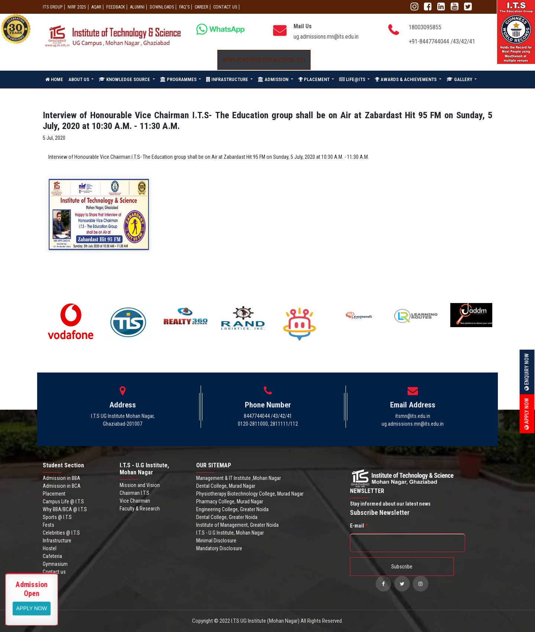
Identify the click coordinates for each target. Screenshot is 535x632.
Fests (48, 525)
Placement (54, 494)
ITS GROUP (52, 7)
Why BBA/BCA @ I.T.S (65, 509)
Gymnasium (55, 564)
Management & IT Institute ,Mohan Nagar (238, 478)
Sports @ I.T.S (57, 517)
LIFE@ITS (352, 79)
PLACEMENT (314, 79)
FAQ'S (184, 7)
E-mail (358, 526)
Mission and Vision (140, 485)
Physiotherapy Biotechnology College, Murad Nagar (250, 494)
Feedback (115, 7)
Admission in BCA (62, 486)
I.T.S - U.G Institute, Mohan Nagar (230, 533)
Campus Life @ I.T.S (63, 501)
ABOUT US (79, 79)
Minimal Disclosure (216, 541)
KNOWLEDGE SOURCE (125, 79)
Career (201, 7)
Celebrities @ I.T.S (61, 533)
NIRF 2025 (77, 7)
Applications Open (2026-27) (264, 60)
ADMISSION (273, 79)
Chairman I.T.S (134, 493)
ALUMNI (137, 7)
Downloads (162, 7)
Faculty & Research (140, 509)
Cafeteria (52, 556)
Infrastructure (57, 541)
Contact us (54, 572)
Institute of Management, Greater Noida (237, 525)
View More (31, 608)
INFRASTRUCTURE (227, 79)
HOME (54, 79)
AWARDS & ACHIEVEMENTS (406, 79)
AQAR (96, 7)
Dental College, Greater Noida (226, 517)
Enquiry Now (527, 371)
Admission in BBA (61, 478)
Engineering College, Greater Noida (232, 509)
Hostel (49, 548)
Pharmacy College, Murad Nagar (229, 501)
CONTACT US (225, 7)
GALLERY (460, 79)
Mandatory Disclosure (219, 548)
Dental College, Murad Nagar (225, 486)
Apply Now (527, 413)
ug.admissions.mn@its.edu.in (326, 36)
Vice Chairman (135, 501)
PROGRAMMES (179, 79)
